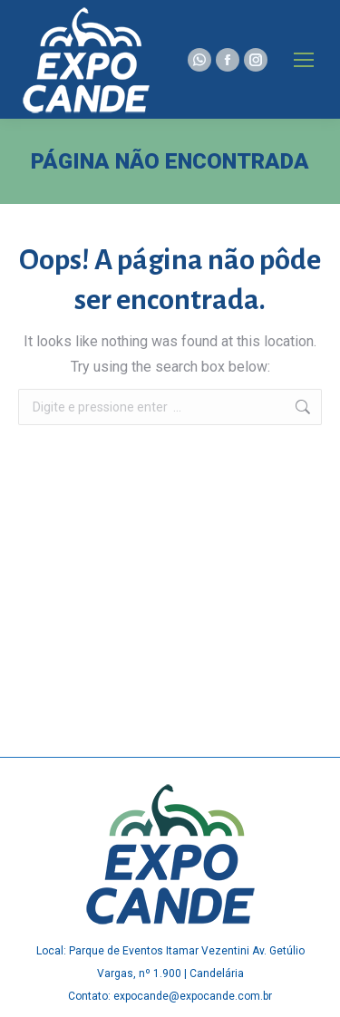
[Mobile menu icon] (304, 60)
